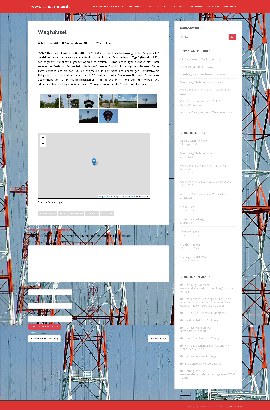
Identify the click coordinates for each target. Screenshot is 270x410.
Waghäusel (107, 213)
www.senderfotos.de (50, 6)
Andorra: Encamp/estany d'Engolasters (203, 112)
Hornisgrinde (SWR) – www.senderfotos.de (195, 372)
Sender (62, 213)
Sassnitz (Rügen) (209, 338)
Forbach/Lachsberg (192, 219)
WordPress (236, 406)
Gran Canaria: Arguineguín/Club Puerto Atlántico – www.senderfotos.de (205, 300)
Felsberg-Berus (212, 363)
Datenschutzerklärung (221, 6)
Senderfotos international (145, 6)
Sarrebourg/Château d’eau (196, 153)
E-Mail (33, 299)
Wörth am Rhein (190, 244)
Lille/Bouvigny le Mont (193, 59)
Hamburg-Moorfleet (192, 66)
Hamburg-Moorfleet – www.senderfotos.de (195, 286)
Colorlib (212, 406)
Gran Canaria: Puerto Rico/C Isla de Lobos (205, 90)
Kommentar (36, 242)
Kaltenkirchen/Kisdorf (193, 331)
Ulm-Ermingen (209, 320)
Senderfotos (76, 213)
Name (33, 286)
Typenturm (92, 213)
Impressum (196, 6)
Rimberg (211, 356)
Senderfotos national (106, 6)
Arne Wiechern (73, 43)
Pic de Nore (187, 207)
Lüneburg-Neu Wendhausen (197, 74)
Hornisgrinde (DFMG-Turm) (196, 257)
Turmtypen (177, 6)
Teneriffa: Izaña (189, 232)
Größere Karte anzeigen (50, 202)
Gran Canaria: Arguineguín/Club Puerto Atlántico (203, 102)
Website (33, 312)
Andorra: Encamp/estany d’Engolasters (203, 194)
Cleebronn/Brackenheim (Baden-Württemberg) (81, 66)
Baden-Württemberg (99, 43)
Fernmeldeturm (47, 213)
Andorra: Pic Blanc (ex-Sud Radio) (205, 347)
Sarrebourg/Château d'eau (196, 82)
